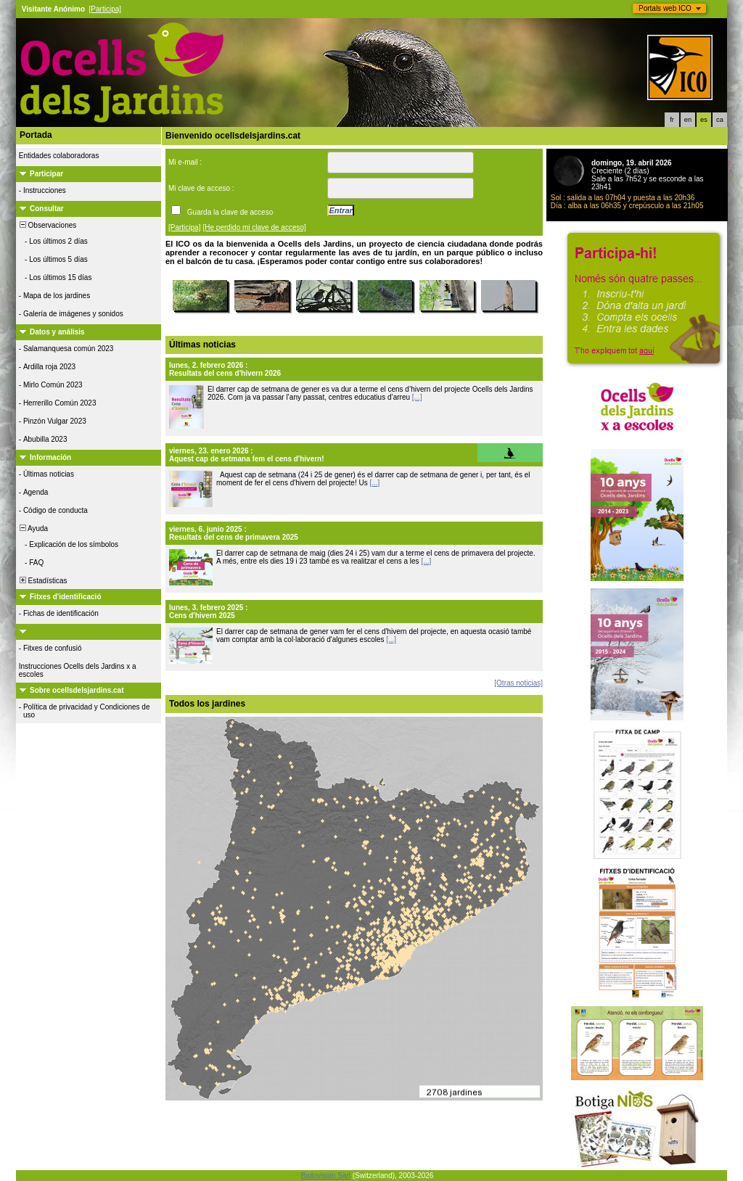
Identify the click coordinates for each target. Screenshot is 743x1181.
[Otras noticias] (518, 683)
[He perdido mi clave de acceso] (254, 227)
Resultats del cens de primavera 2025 (233, 537)
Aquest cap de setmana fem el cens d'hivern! (246, 459)
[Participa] (105, 9)
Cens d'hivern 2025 (202, 616)
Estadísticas (42, 581)
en (687, 119)
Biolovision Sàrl (325, 1176)
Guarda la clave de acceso (230, 212)
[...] (417, 397)
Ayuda (32, 528)
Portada (36, 135)
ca (719, 119)
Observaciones (46, 225)
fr (672, 119)
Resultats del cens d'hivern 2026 (225, 373)
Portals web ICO (665, 8)
